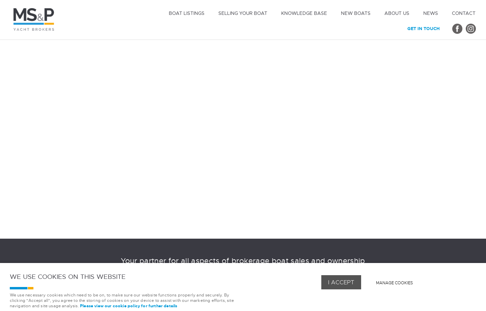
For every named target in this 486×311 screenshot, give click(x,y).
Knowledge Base (304, 13)
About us (396, 13)
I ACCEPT (341, 282)
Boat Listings (187, 13)
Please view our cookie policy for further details (128, 306)
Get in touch (423, 28)
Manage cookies (394, 283)
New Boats (356, 13)
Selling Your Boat (242, 13)
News (430, 13)
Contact (464, 13)
